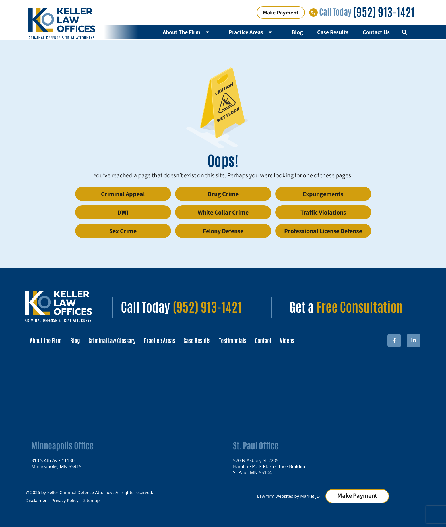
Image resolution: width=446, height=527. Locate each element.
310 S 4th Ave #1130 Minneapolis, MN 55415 (56, 463)
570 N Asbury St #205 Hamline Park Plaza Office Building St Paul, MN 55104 (270, 466)
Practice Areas (253, 32)
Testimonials (232, 340)
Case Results (332, 32)
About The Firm (188, 32)
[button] (404, 32)
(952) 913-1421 (384, 11)
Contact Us (376, 32)
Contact (263, 340)
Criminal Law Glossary (111, 340)
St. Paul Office (255, 445)
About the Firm (46, 340)
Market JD (310, 496)
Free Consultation (360, 306)
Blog (297, 32)
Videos (287, 340)
